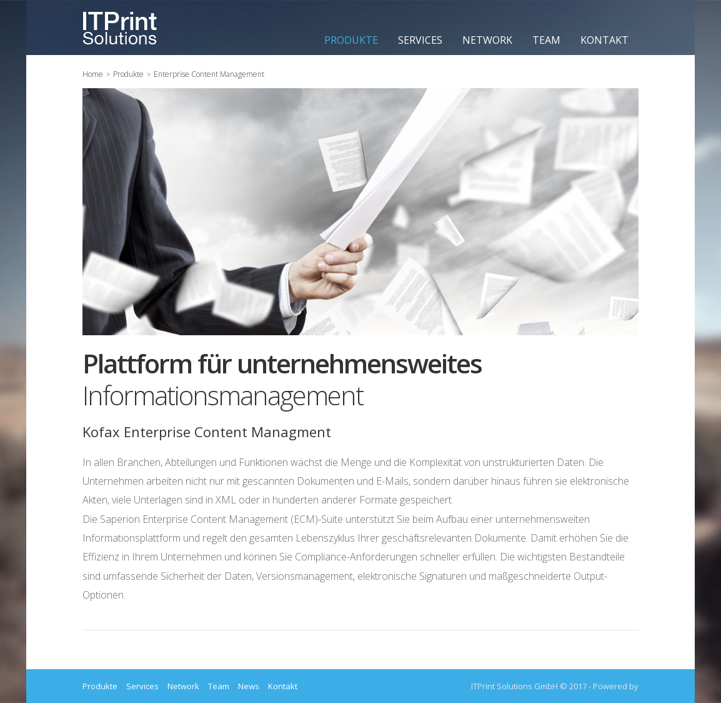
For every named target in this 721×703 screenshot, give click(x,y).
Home (92, 74)
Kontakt (604, 40)
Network (487, 40)
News (248, 686)
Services (420, 40)
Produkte (351, 40)
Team (546, 40)
